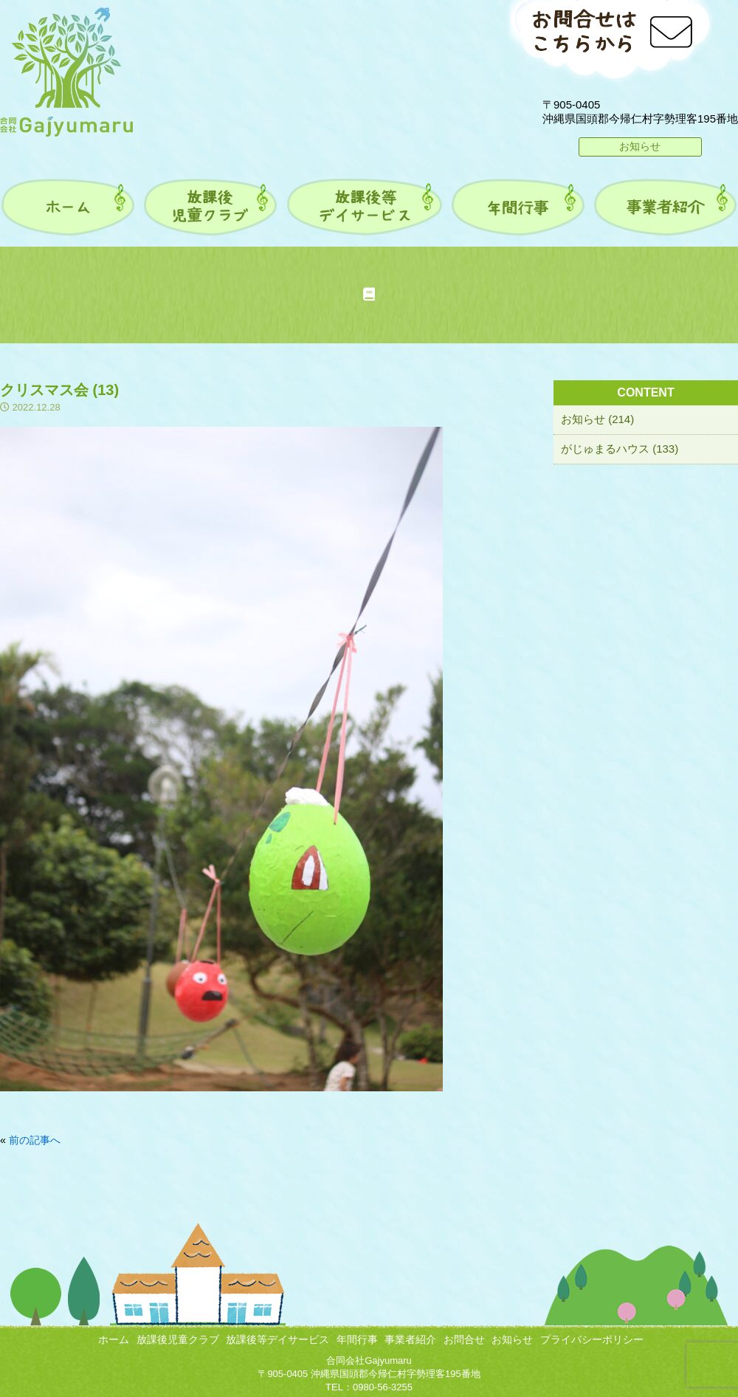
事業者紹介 (410, 1339)
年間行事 (357, 1339)
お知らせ (640, 146)
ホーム (113, 1339)
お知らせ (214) (597, 419)
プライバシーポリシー (592, 1339)
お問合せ (464, 1339)
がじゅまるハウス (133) (619, 448)
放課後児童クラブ (178, 1339)
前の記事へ (35, 1140)
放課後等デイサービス (277, 1339)
